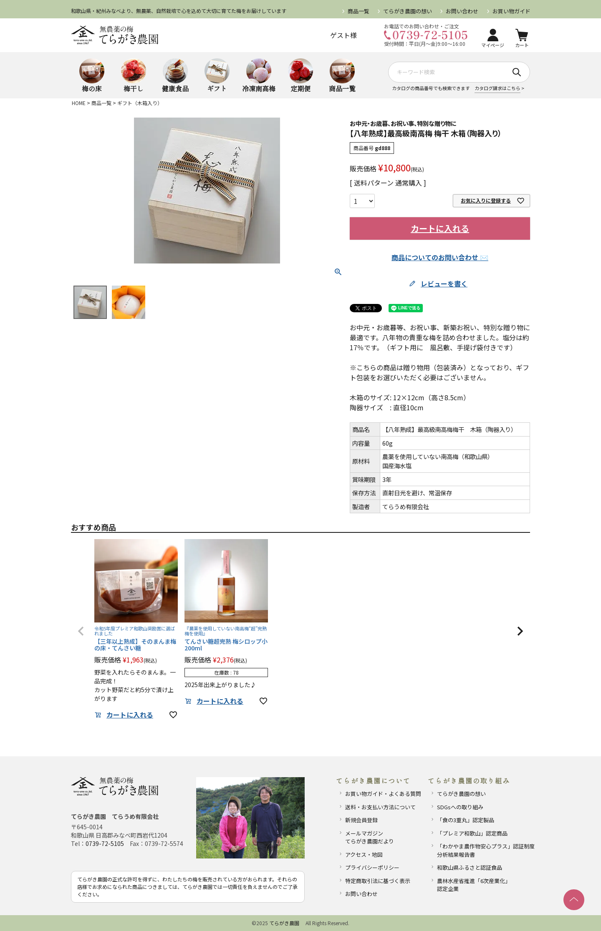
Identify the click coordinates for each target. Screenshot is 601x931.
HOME (79, 102)
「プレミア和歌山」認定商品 (472, 833)
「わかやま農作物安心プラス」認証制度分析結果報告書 (482, 850)
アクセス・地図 (364, 854)
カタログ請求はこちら (497, 88)
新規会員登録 (361, 820)
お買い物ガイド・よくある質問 (383, 794)
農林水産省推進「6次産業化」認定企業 (473, 885)
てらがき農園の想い (407, 11)
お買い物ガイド (511, 11)
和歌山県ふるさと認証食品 (469, 867)
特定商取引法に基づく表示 (377, 881)
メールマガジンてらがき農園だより (369, 837)
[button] (81, 631)
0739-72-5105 (105, 843)
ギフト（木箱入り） (139, 102)
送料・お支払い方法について (380, 807)
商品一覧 (358, 11)
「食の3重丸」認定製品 (465, 820)
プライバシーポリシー (372, 867)
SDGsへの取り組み (460, 807)
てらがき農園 (284, 922)
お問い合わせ (462, 11)
